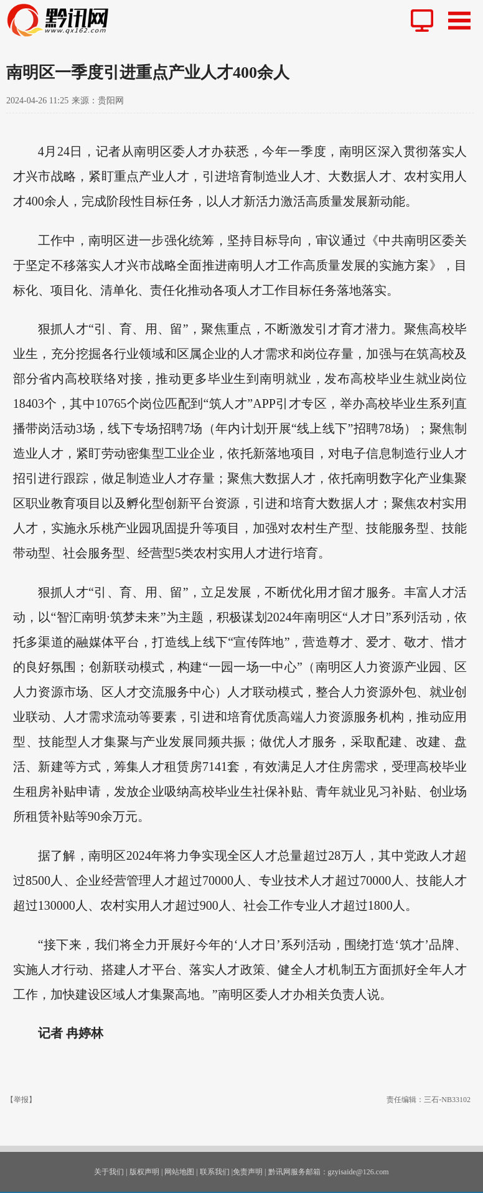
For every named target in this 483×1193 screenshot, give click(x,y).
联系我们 (215, 1171)
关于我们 (109, 1171)
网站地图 (179, 1171)
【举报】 (21, 1099)
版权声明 (144, 1171)
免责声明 (248, 1171)
